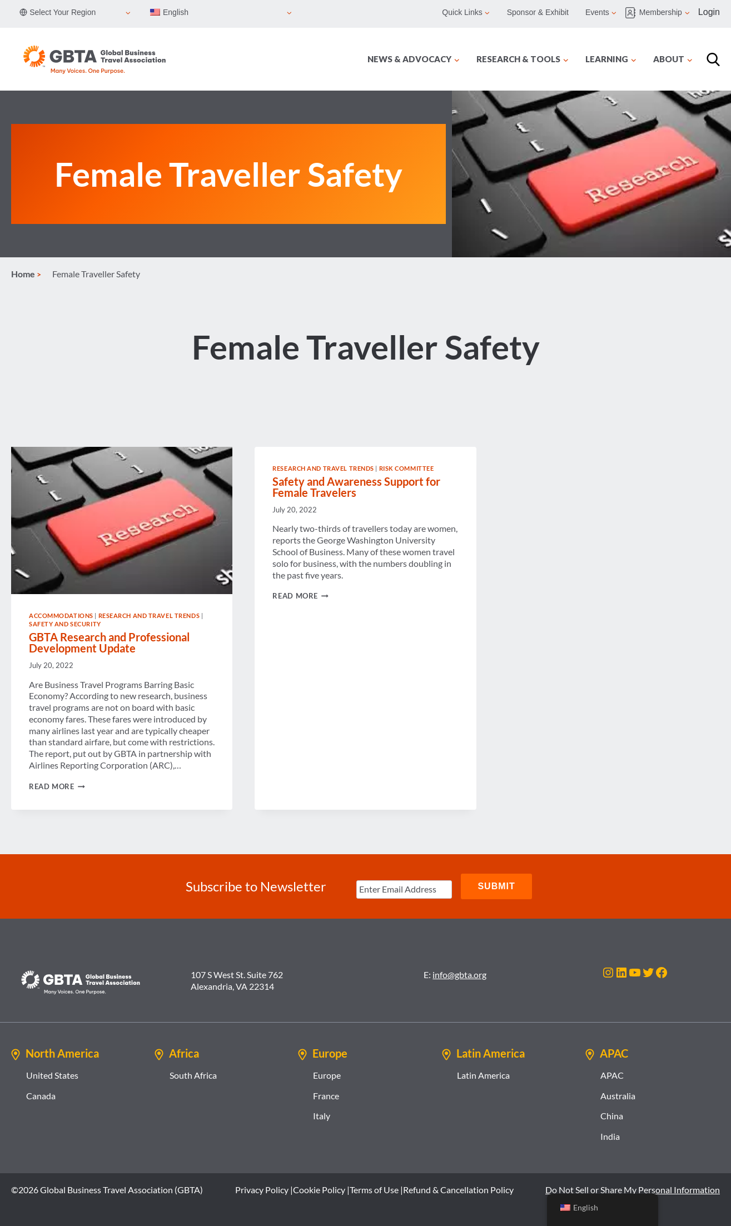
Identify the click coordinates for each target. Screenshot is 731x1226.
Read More (57, 786)
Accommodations (61, 615)
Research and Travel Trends (149, 615)
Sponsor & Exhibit (538, 12)
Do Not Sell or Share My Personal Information (632, 1189)
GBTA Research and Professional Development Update (109, 642)
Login (709, 12)
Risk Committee (406, 468)
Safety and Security (65, 623)
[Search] (713, 59)
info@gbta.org (459, 974)
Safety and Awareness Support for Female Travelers (356, 487)
